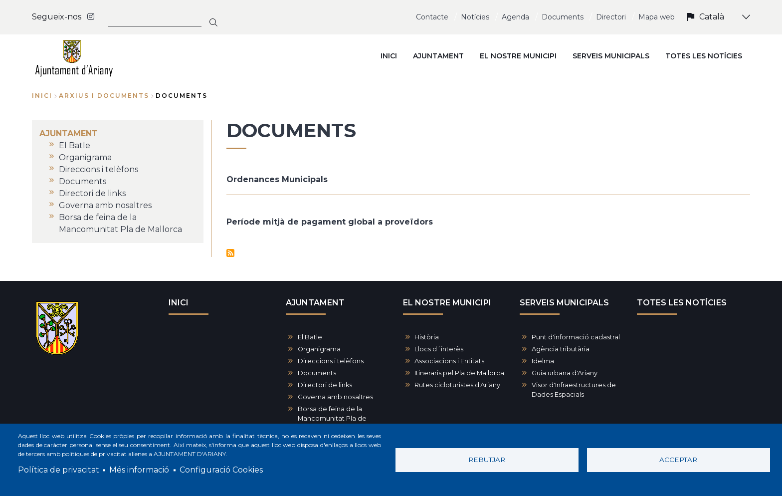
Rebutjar (486, 460)
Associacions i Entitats (449, 361)
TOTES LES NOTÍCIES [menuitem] (703, 55)
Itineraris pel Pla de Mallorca (459, 373)
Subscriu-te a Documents (230, 253)
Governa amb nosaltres (335, 397)
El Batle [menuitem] (74, 145)
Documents (563, 16)
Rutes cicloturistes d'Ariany (457, 385)
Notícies (475, 16)
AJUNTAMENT (315, 302)
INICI (179, 302)
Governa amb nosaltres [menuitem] (105, 205)
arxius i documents (104, 95)
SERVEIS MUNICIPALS (564, 302)
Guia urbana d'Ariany (564, 373)
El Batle (310, 337)
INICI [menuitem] (389, 55)
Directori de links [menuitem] (92, 193)
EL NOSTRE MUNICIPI (447, 302)
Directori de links (325, 385)
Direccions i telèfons (331, 361)
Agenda (515, 16)
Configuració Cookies (221, 470)
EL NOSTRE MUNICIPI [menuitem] (518, 55)
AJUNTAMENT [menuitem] (438, 55)
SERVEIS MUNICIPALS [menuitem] (611, 55)
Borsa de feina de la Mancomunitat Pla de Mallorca (332, 418)
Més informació (139, 470)
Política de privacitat (58, 470)
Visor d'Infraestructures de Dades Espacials (574, 389)
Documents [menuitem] (82, 181)
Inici (42, 95)
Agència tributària (560, 349)
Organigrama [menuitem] (85, 157)
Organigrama (319, 349)
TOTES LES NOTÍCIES (682, 302)
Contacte (432, 16)
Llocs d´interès (438, 349)
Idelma (543, 361)
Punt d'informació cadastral (576, 337)
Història (426, 337)
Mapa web (656, 16)
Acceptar (678, 460)
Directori (611, 16)
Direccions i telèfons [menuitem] (98, 169)
